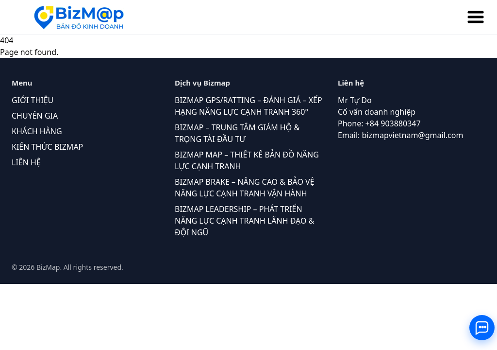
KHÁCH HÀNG (37, 131)
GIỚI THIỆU (32, 100)
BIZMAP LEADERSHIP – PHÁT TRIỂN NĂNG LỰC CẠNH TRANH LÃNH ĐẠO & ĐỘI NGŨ (244, 221)
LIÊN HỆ (26, 162)
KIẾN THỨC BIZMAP (47, 146)
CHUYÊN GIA (35, 115)
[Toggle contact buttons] (482, 327)
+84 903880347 (393, 123)
